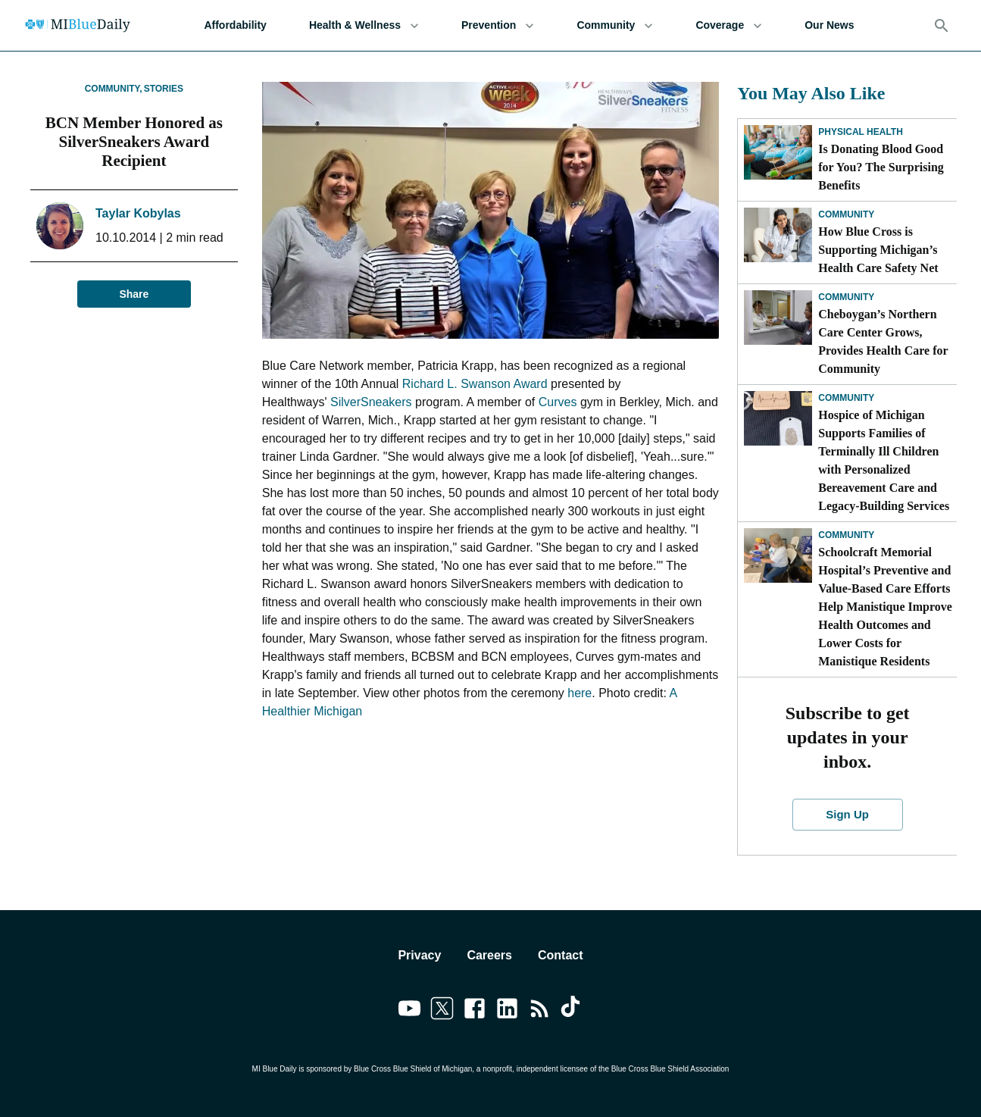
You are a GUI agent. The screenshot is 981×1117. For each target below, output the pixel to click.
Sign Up (847, 814)
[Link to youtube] (409, 1011)
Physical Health (860, 132)
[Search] (941, 26)
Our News (829, 25)
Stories (163, 88)
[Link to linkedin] (507, 1011)
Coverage (728, 25)
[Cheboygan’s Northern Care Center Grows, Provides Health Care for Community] (778, 317)
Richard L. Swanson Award (475, 383)
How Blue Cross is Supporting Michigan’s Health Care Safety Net (878, 249)
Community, (113, 88)
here (579, 693)
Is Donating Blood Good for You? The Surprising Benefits (881, 167)
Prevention (497, 25)
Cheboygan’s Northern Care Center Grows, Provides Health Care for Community (883, 341)
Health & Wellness (364, 25)
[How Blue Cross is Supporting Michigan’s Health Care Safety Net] (778, 235)
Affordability (235, 25)
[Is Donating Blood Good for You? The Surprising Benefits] (778, 152)
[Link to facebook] (474, 1011)
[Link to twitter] (442, 1011)
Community (614, 25)
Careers (489, 955)
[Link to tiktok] (572, 1011)
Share (134, 294)
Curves (558, 402)
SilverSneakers (371, 402)
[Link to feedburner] (539, 1011)
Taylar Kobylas (138, 213)
